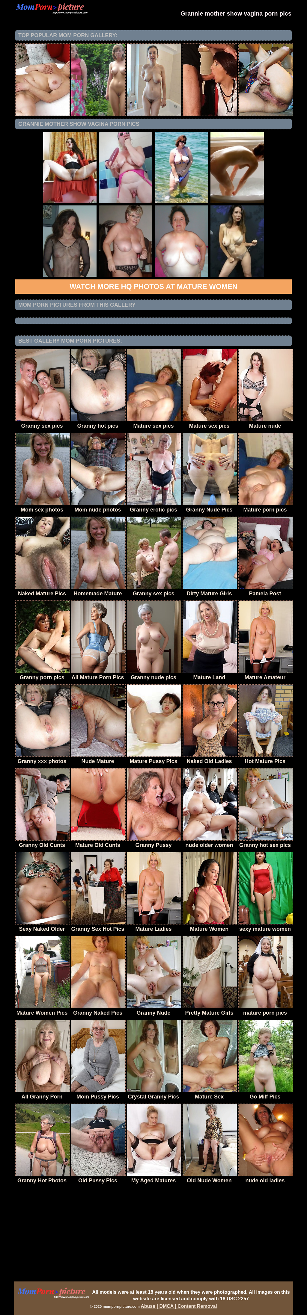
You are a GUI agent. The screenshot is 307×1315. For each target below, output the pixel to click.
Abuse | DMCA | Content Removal (179, 1306)
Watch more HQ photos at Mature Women (153, 286)
